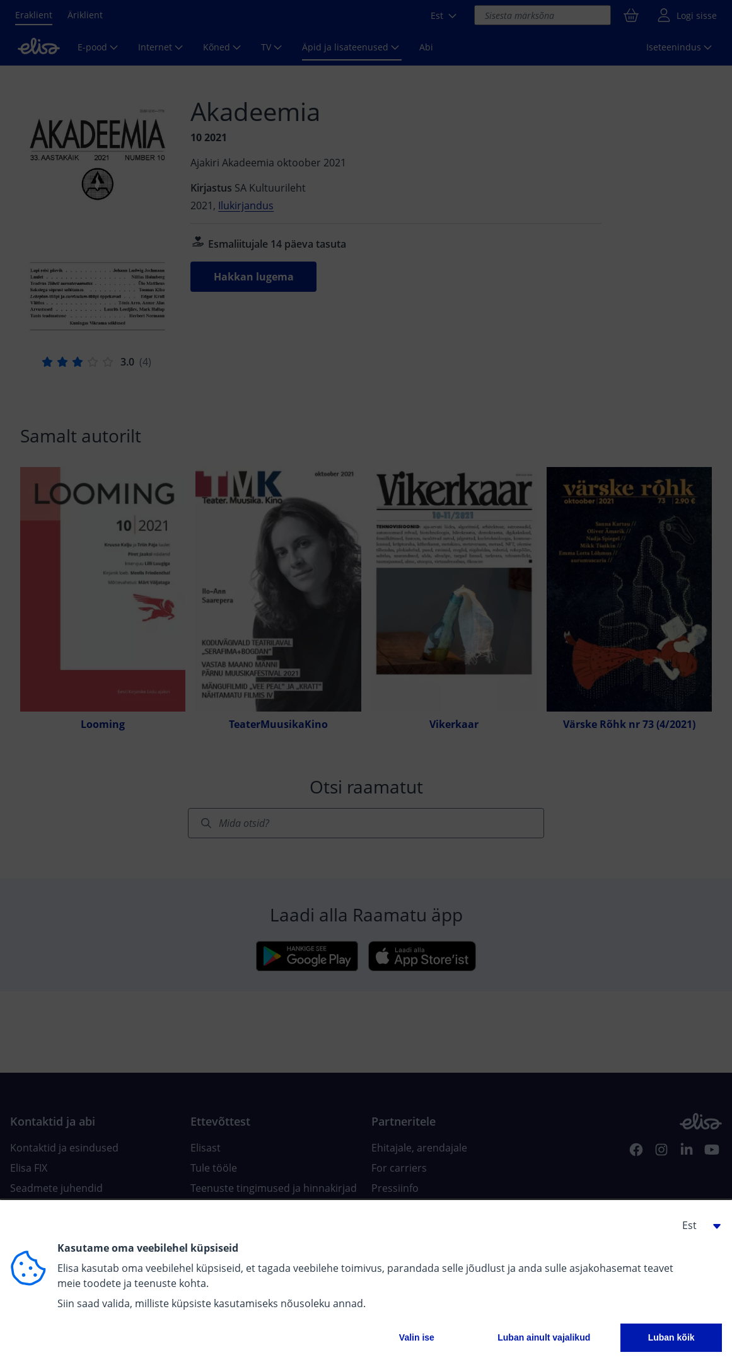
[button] (696, 1225)
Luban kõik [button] (671, 1337)
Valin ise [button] (416, 1337)
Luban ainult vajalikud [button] (543, 1337)
